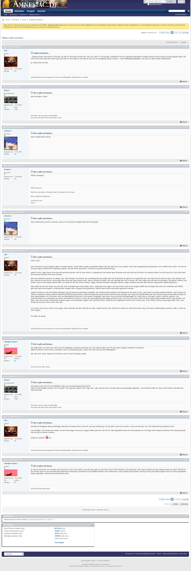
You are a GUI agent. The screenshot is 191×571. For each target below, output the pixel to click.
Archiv (159, 554)
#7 (186, 338)
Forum (8, 11)
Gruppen (31, 11)
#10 (186, 459)
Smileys (57, 531)
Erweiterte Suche (180, 14)
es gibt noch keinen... (16, 38)
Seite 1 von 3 (165, 32)
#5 (186, 212)
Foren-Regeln (59, 542)
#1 (186, 47)
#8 (186, 376)
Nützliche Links (34, 14)
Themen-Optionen (171, 42)
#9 (186, 416)
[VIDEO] (57, 536)
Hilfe (181, 2)
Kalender (41, 11)
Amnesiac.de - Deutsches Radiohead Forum (140, 554)
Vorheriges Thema (89, 510)
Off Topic (16, 20)
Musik (24, 20)
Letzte (185, 33)
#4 (186, 165)
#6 (186, 251)
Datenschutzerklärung (170, 554)
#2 (186, 86)
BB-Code (58, 528)
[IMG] (57, 533)
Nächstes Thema (102, 510)
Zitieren (183, 82)
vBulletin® (92, 564)
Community (13, 14)
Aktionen (23, 14)
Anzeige (183, 42)
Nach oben (184, 504)
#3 (186, 127)
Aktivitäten (19, 11)
